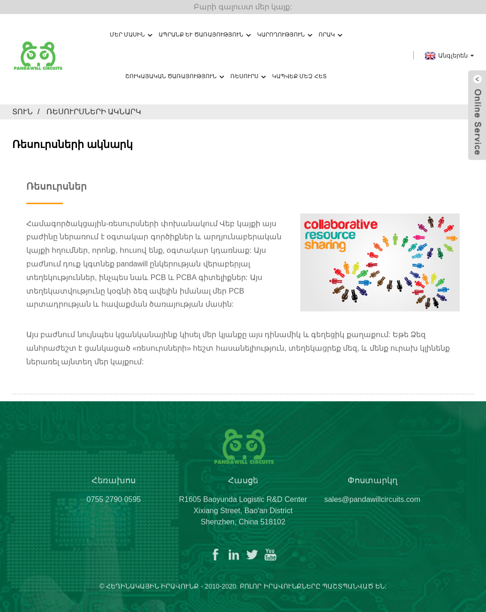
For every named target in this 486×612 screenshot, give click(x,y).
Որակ (330, 35)
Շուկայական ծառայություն (174, 76)
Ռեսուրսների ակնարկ (93, 112)
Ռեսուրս (248, 76)
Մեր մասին (131, 35)
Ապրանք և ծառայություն (205, 35)
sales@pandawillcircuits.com (372, 506)
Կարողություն (284, 35)
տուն (22, 112)
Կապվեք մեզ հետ (299, 76)
